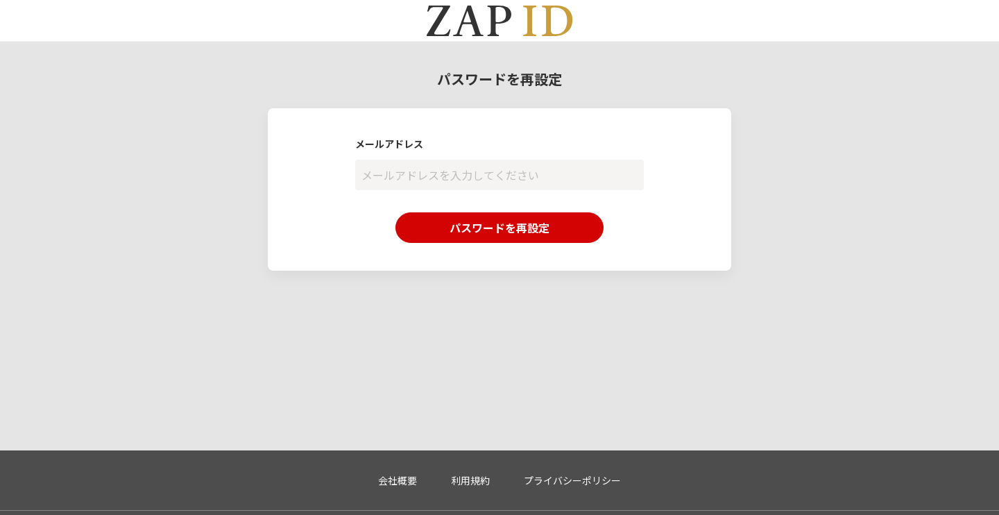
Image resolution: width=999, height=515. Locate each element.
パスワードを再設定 (499, 227)
